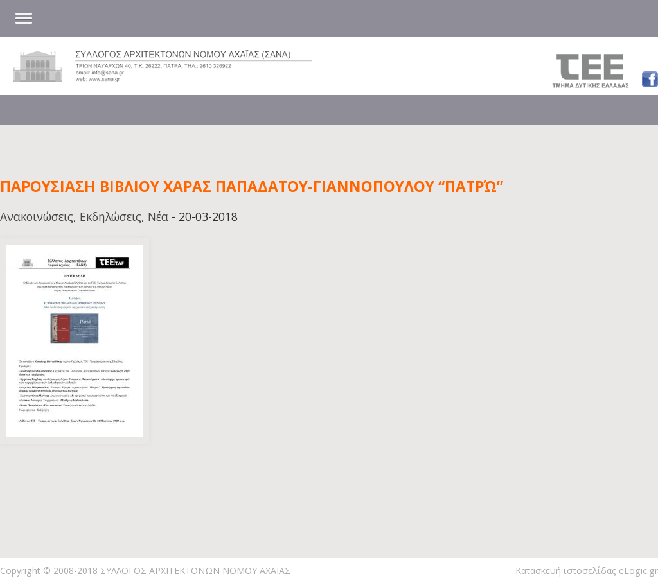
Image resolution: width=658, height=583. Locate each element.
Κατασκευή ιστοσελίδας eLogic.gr (586, 570)
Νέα (158, 216)
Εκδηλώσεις (110, 216)
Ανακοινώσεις (36, 216)
